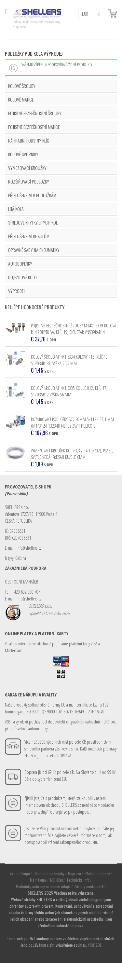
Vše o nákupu (19, 873)
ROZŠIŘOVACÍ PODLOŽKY (28, 181)
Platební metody (97, 873)
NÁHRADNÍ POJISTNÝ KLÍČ (28, 140)
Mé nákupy (38, 880)
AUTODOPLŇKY (20, 263)
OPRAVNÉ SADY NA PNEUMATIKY (34, 249)
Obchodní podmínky (49, 873)
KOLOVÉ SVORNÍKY (23, 154)
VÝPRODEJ (16, 290)
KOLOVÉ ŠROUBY (21, 85)
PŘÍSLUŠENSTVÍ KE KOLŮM (28, 236)
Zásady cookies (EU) (90, 886)
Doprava (74, 873)
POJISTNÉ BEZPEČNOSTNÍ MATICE (34, 126)
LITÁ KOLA (16, 208)
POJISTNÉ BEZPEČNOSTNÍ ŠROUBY (34, 113)
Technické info (77, 880)
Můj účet (56, 880)
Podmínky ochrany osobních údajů (43, 886)
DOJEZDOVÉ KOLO (22, 277)
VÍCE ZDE (95, 945)
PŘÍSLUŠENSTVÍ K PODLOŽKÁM (32, 195)
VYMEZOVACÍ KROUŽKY (27, 167)
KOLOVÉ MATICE (21, 99)
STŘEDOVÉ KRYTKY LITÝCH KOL (33, 222)
